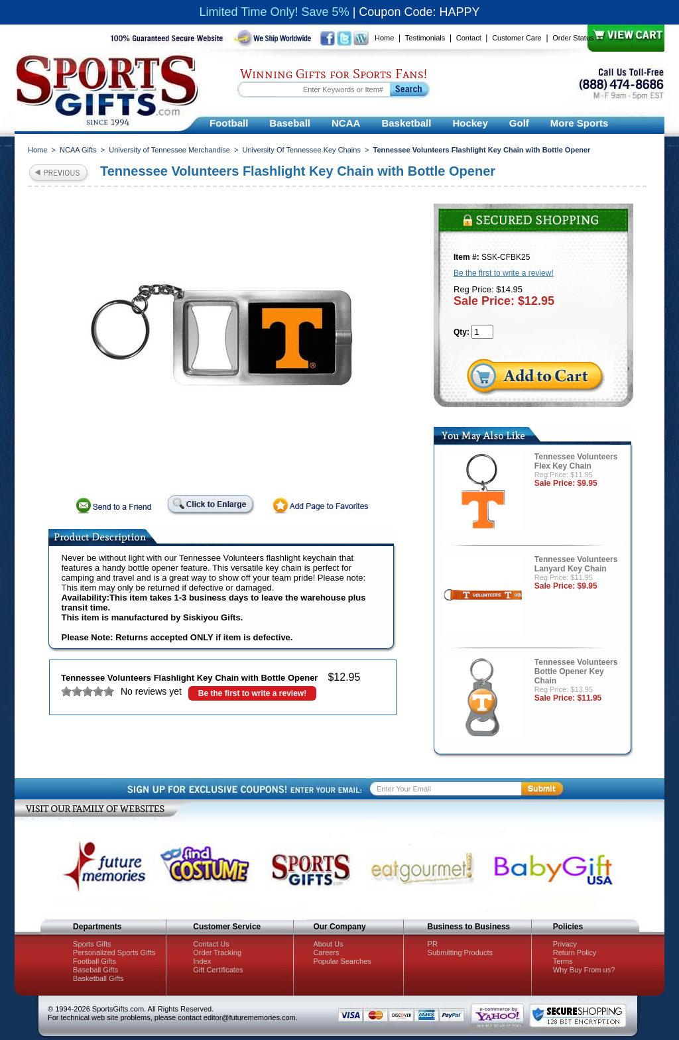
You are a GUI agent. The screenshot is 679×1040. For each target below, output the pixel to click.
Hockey (469, 123)
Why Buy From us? (584, 970)
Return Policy (574, 952)
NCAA (346, 123)
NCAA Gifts (78, 150)
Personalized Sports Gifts (114, 952)
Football (229, 123)
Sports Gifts (92, 944)
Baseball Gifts (95, 970)
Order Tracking (217, 952)
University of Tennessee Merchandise (169, 150)
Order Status (572, 38)
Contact (468, 38)
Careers (326, 952)
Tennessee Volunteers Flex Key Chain (576, 461)
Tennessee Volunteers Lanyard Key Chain (576, 564)
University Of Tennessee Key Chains (302, 150)
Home (384, 38)
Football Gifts (94, 961)
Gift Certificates (218, 970)
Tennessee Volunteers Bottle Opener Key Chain (576, 671)
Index (202, 961)
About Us (328, 944)
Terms (563, 961)
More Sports (579, 123)
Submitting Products (460, 952)
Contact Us (211, 944)
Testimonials (425, 38)
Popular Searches (342, 961)
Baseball (289, 123)
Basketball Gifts (98, 978)
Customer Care (517, 38)
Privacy (565, 944)
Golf (519, 123)
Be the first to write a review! (252, 693)
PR (433, 944)
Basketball (406, 123)
